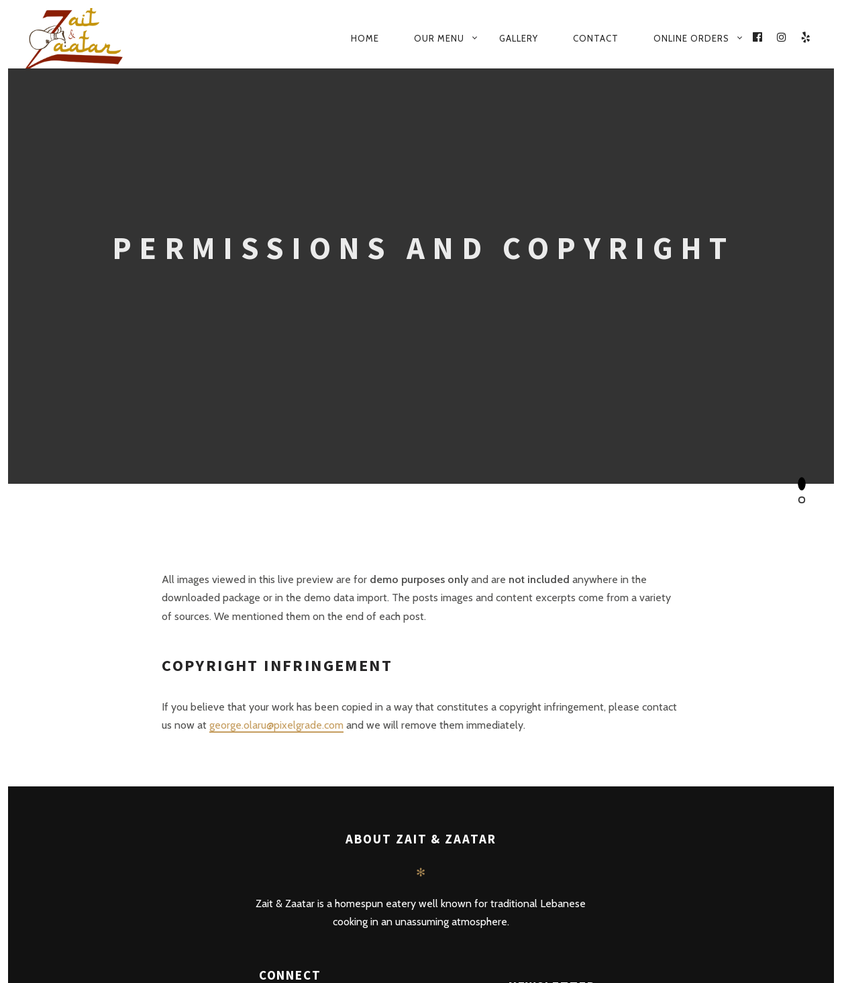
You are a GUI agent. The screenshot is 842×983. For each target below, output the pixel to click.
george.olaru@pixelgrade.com (276, 725)
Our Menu (439, 38)
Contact (596, 38)
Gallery (518, 38)
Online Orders (691, 38)
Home (365, 38)
